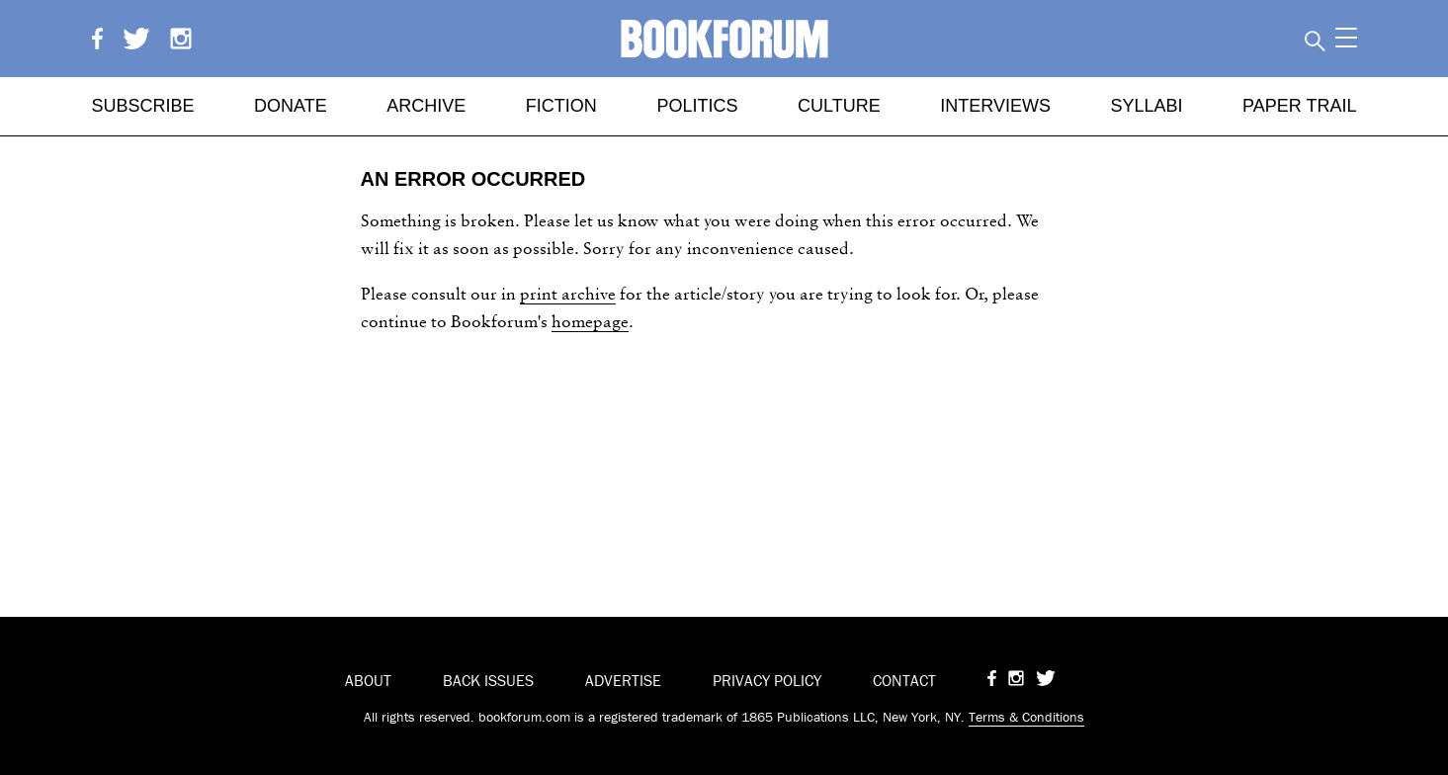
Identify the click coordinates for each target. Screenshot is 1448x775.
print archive (568, 293)
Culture (839, 106)
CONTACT (904, 680)
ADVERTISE (623, 680)
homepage (590, 320)
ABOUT (368, 680)
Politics (696, 106)
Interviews (995, 106)
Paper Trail (1299, 106)
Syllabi (1146, 106)
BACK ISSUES (488, 680)
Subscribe (143, 106)
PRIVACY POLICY (767, 680)
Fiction (561, 106)
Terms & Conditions (1026, 717)
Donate (290, 106)
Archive (426, 106)
